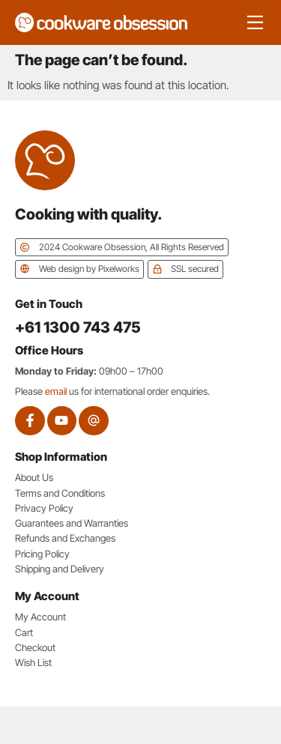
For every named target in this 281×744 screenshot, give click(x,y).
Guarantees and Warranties (71, 523)
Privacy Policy (44, 508)
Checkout (35, 647)
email (56, 391)
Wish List (33, 662)
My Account (40, 617)
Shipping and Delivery (59, 569)
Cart (24, 632)
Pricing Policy (42, 554)
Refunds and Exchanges (65, 538)
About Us (34, 477)
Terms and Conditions (60, 493)
